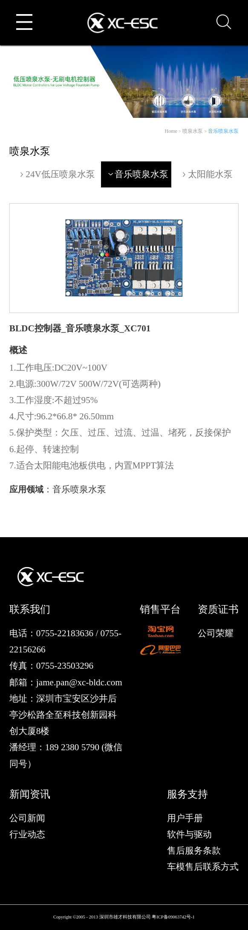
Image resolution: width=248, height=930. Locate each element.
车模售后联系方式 (203, 867)
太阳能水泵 (206, 174)
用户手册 (185, 818)
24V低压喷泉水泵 (56, 174)
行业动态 (27, 834)
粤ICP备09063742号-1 (173, 917)
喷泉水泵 (192, 131)
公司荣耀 (216, 633)
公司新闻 (27, 818)
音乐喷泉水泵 (223, 131)
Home (170, 131)
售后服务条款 (194, 850)
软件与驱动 (189, 834)
